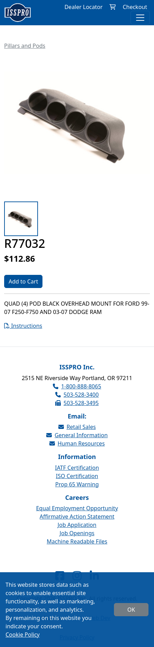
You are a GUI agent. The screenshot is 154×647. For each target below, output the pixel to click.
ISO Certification (77, 476)
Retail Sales (77, 427)
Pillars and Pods (24, 46)
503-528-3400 (77, 394)
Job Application (77, 525)
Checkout (135, 7)
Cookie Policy (23, 634)
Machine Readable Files (77, 541)
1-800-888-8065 (77, 386)
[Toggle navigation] (140, 18)
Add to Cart (23, 281)
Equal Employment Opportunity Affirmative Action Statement (77, 512)
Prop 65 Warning (77, 484)
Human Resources (77, 443)
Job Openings (77, 533)
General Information (77, 435)
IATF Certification (77, 467)
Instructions (23, 326)
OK (131, 609)
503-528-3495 (77, 403)
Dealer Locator (84, 7)
